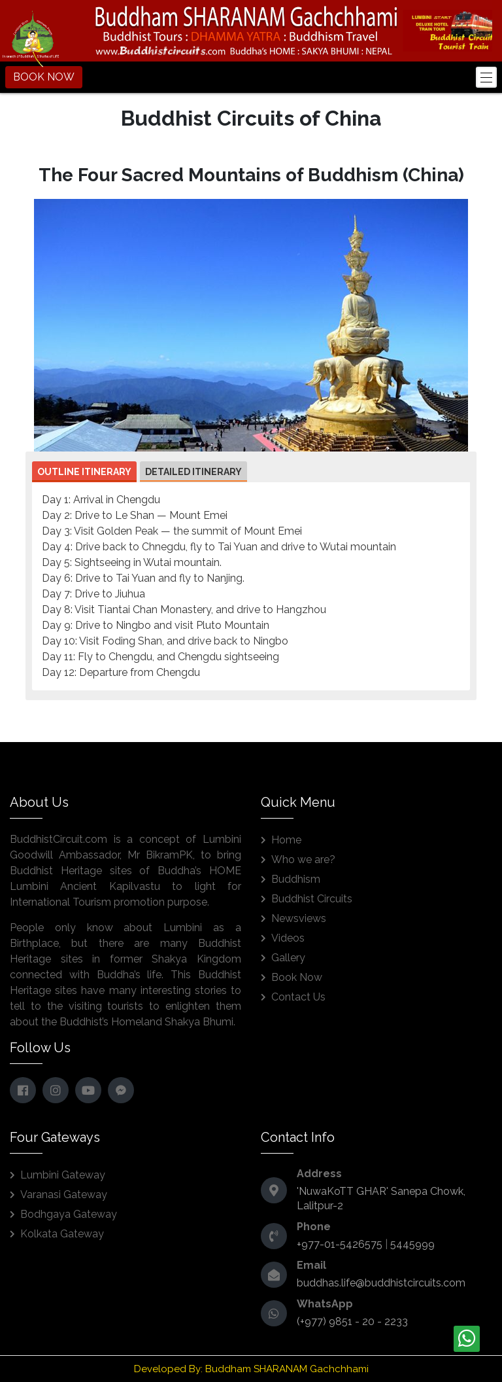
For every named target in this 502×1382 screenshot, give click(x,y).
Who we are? (303, 859)
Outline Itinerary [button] (84, 472)
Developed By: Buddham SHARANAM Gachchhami (251, 1369)
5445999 (412, 1244)
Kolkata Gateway (62, 1234)
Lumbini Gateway (62, 1175)
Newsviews (298, 918)
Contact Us (298, 997)
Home (286, 840)
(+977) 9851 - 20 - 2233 (352, 1321)
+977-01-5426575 (339, 1244)
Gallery (288, 957)
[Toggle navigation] (486, 77)
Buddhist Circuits (311, 899)
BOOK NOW (44, 77)
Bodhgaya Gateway (68, 1214)
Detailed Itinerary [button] (193, 472)
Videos (288, 938)
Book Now (296, 977)
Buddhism (295, 879)
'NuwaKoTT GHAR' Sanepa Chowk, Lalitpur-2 (381, 1198)
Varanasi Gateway (63, 1194)
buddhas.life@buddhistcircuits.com (381, 1283)
